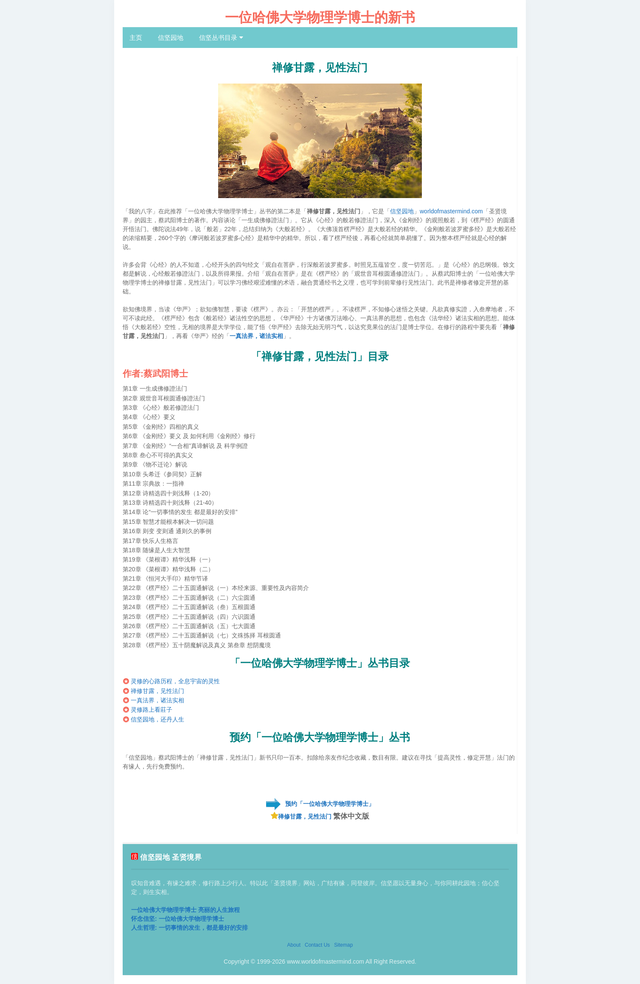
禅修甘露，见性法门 (157, 691)
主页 (135, 37)
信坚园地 (170, 37)
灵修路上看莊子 (151, 709)
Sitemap (343, 945)
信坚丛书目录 (218, 37)
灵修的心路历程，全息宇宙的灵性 (175, 681)
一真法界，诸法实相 (256, 336)
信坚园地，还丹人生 (157, 719)
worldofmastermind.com (451, 211)
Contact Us (317, 945)
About (293, 945)
